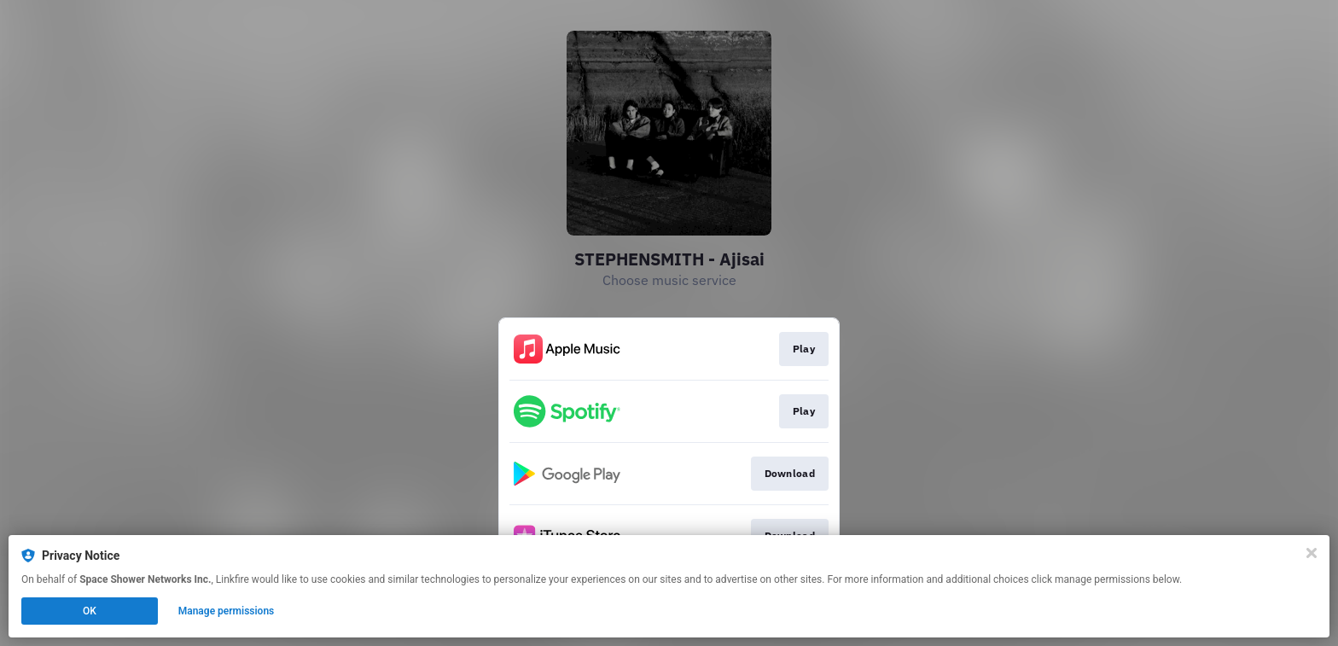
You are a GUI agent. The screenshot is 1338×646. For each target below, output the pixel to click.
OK (89, 611)
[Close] (1311, 553)
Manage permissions (226, 611)
